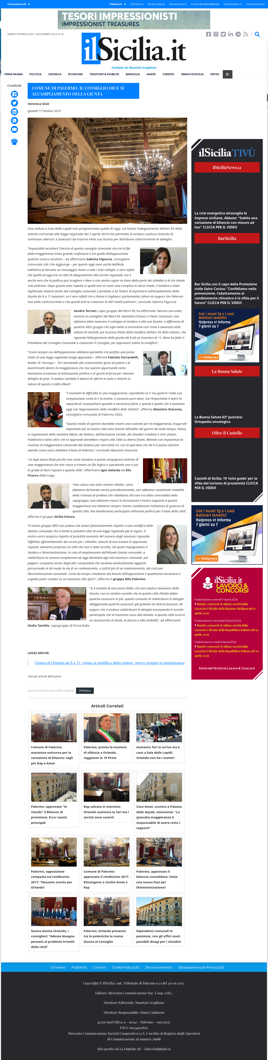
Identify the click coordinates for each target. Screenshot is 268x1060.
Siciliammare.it (178, 4)
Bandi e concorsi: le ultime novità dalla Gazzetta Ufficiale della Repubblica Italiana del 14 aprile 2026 (226, 629)
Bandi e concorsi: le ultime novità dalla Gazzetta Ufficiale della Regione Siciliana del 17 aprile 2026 (225, 608)
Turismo (168, 74)
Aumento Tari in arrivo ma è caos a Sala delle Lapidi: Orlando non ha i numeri (158, 752)
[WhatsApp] (14, 120)
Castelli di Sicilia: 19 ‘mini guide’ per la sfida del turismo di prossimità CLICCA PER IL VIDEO (226, 483)
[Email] (14, 129)
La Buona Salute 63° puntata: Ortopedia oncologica (219, 419)
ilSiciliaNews (227, 167)
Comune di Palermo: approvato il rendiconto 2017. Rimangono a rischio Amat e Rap (106, 879)
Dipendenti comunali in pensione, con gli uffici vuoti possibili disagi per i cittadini (158, 936)
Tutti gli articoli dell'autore (44, 676)
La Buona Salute (227, 371)
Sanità (151, 74)
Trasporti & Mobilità (104, 74)
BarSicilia (133, 74)
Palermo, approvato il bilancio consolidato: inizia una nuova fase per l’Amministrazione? (157, 879)
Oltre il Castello (227, 432)
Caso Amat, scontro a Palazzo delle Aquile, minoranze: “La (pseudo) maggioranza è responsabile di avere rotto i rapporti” (159, 817)
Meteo (214, 74)
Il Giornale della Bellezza (205, 4)
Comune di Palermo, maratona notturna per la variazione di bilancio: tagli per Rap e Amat (52, 755)
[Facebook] (14, 94)
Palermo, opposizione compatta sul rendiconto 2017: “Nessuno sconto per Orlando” (51, 879)
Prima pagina (13, 74)
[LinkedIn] (14, 111)
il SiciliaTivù (136, 4)
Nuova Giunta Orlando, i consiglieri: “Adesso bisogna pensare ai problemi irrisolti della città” (52, 939)
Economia (75, 74)
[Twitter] (14, 103)
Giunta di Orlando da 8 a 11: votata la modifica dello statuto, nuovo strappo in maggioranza (109, 663)
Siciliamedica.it (232, 4)
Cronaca (55, 74)
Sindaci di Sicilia (192, 74)
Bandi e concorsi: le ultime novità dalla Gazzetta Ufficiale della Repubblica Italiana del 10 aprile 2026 (227, 651)
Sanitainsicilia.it (255, 4)
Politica (35, 74)
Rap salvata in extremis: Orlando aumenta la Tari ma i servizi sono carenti (106, 811)
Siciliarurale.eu (156, 4)
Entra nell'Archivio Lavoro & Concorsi (227, 668)
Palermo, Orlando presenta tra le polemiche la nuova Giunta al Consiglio (105, 936)
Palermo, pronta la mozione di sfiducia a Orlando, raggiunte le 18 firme (105, 752)
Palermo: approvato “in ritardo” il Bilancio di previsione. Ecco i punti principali (49, 814)
